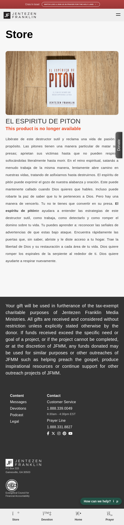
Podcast (16, 415)
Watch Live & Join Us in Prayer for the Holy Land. (70, 4)
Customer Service (61, 402)
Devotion (47, 519)
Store (15, 519)
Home (78, 519)
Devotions (18, 408)
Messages (18, 402)
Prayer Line (56, 420)
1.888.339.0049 (59, 408)
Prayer (110, 519)
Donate (119, 145)
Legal (14, 421)
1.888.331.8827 (59, 427)
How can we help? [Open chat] (101, 501)
